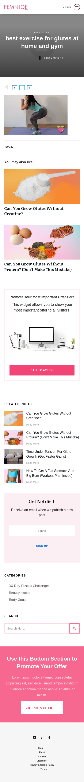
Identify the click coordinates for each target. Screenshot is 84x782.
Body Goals (17, 599)
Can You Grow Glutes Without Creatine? (42, 194)
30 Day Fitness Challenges (29, 585)
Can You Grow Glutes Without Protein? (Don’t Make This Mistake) (42, 250)
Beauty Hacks (19, 592)
